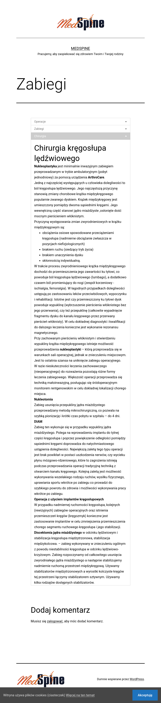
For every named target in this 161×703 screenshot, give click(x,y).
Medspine (80, 48)
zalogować (55, 621)
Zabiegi (39, 128)
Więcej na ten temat (80, 695)
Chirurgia (40, 136)
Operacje (40, 121)
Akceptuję (145, 695)
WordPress (137, 679)
